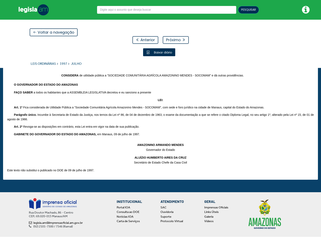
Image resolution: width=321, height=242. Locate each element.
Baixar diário (162, 52)
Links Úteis (211, 217)
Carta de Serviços (128, 226)
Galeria (208, 222)
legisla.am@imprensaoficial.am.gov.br (56, 228)
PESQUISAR (248, 10)
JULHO (76, 64)
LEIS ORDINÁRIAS (43, 64)
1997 (63, 64)
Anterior (145, 40)
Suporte (165, 222)
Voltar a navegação (53, 32)
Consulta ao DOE (128, 217)
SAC (163, 212)
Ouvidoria (166, 217)
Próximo (175, 40)
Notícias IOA (125, 222)
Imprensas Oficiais (216, 212)
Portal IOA (123, 212)
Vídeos (209, 226)
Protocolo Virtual (171, 226)
